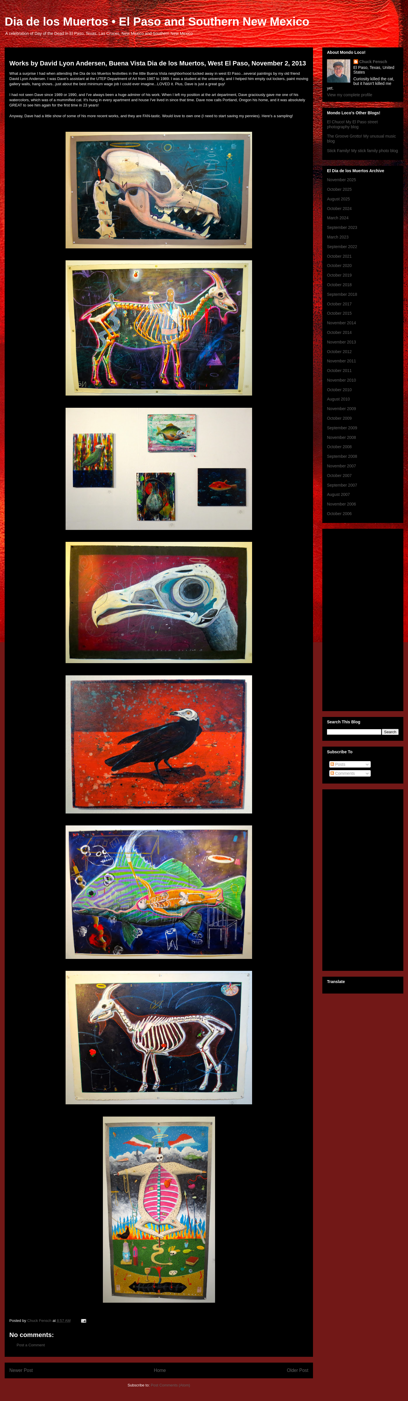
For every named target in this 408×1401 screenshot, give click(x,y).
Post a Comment (31, 1345)
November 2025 (341, 179)
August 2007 (338, 494)
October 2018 (339, 284)
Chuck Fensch (373, 61)
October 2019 (339, 275)
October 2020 (339, 265)
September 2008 (342, 456)
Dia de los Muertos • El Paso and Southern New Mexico (157, 21)
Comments (342, 773)
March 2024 (338, 218)
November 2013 (341, 342)
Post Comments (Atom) (170, 1385)
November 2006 (341, 504)
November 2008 (341, 437)
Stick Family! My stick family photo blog (362, 150)
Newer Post (21, 1370)
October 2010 (339, 389)
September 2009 (342, 428)
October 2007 (339, 475)
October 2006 (339, 513)
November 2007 (341, 466)
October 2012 (339, 351)
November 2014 (341, 323)
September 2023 (342, 227)
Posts (337, 764)
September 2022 (342, 246)
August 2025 (338, 199)
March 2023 (338, 237)
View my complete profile (349, 94)
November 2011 (341, 361)
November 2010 (341, 380)
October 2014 (339, 332)
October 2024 (339, 208)
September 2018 (342, 294)
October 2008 (339, 446)
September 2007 (342, 485)
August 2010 (338, 399)
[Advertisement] (350, 618)
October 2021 (339, 256)
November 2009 (341, 408)
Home (160, 1370)
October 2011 (339, 370)
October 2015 (339, 313)
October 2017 (339, 304)
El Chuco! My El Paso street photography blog (352, 124)
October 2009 (339, 418)
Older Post (297, 1370)
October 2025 (339, 189)
